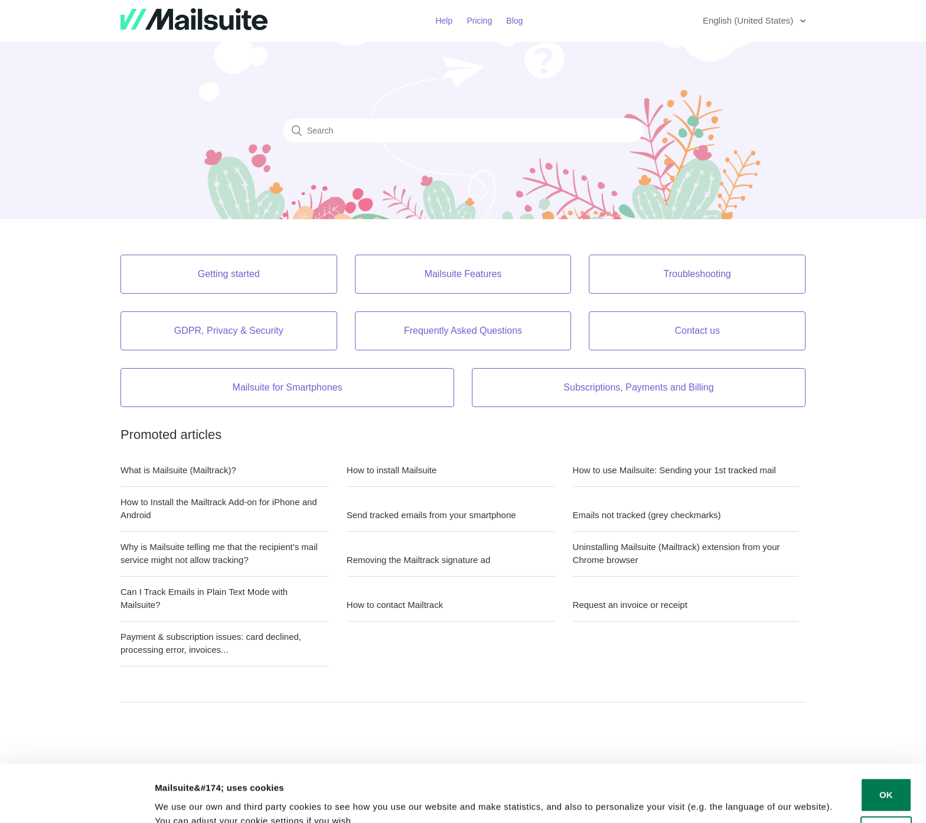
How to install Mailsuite (392, 470)
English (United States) (749, 20)
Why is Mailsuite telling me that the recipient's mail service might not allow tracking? (219, 553)
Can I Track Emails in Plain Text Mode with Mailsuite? (204, 598)
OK (886, 741)
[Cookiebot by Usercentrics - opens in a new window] (76, 800)
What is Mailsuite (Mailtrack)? (178, 470)
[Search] (463, 130)
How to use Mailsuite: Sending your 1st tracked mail (674, 470)
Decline (886, 780)
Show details (182, 800)
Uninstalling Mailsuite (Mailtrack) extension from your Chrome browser (676, 553)
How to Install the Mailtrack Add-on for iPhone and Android (218, 509)
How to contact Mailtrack (395, 605)
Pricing (479, 20)
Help (443, 20)
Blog (514, 20)
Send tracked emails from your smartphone (431, 515)
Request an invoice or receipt (630, 605)
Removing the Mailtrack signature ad (418, 560)
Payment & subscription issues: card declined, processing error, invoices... (210, 643)
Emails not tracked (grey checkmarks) (647, 515)
